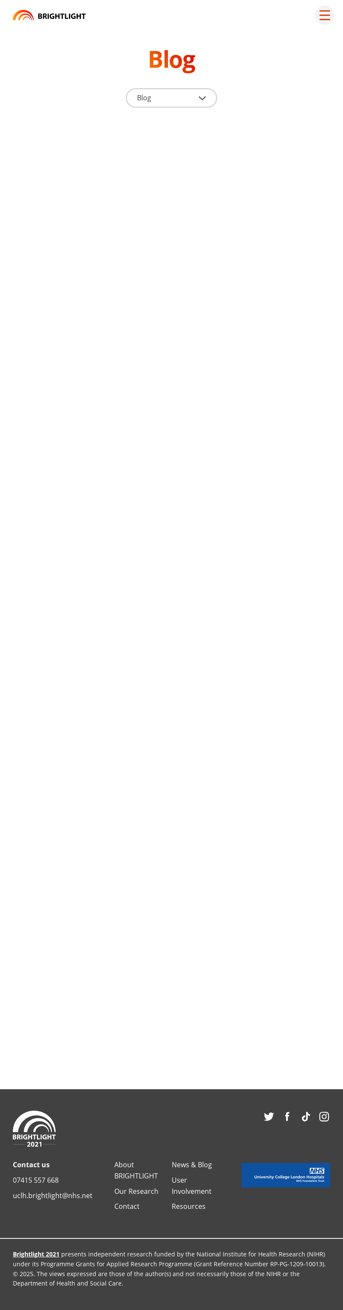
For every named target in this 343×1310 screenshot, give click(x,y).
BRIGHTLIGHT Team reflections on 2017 (236, 549)
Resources (189, 1206)
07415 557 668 (36, 1180)
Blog (200, 248)
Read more (48, 377)
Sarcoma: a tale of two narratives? (78, 549)
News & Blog (192, 1164)
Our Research (136, 1191)
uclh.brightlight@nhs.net (52, 1195)
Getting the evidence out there (83, 1000)
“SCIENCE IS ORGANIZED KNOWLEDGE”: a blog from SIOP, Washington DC (88, 775)
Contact (127, 1206)
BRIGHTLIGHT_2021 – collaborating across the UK (82, 282)
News (36, 248)
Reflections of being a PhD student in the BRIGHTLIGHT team (252, 775)
